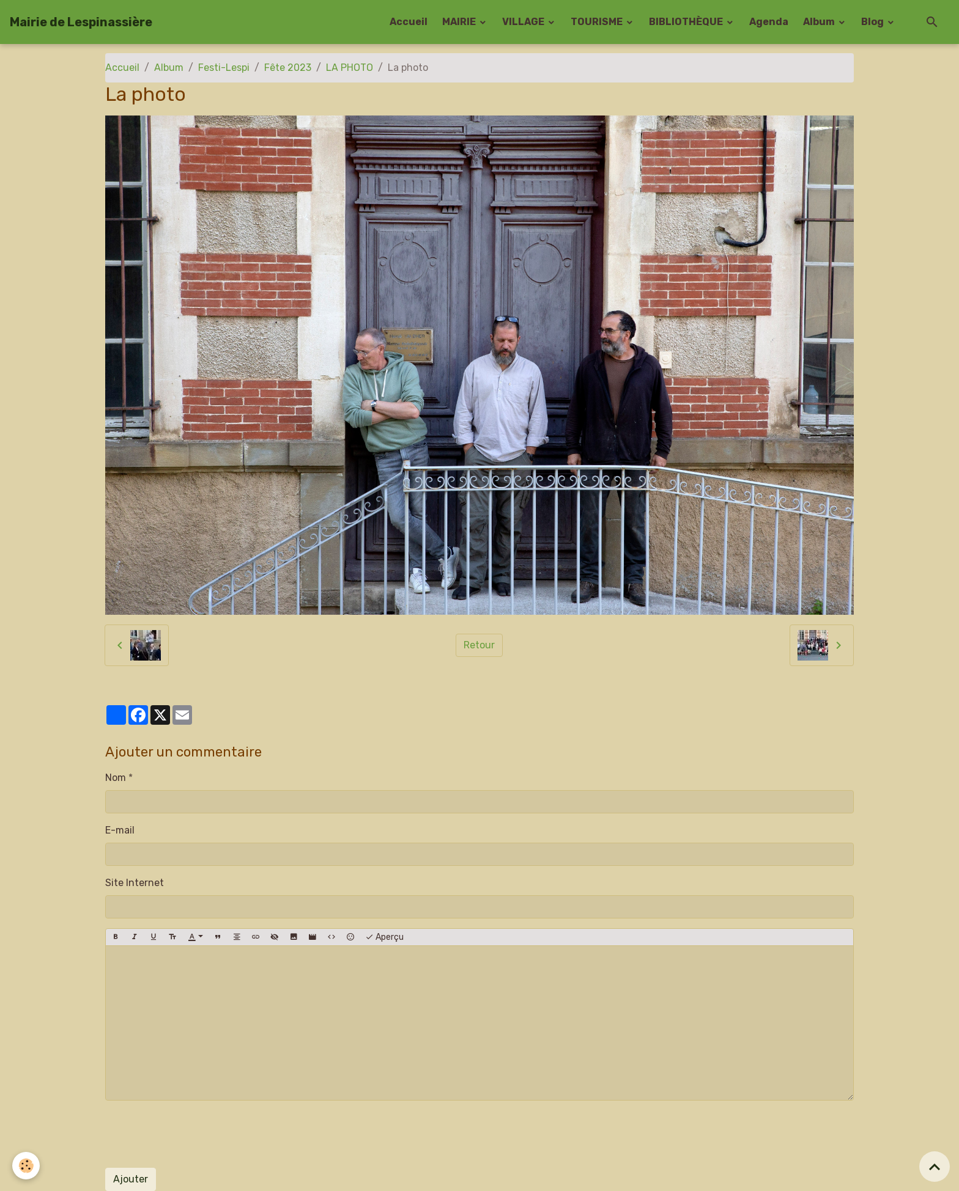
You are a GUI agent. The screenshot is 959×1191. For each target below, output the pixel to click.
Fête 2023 (287, 67)
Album (820, 21)
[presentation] (198, 1134)
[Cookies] (26, 1165)
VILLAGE (524, 21)
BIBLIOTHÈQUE (687, 21)
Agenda (768, 21)
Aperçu (384, 937)
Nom (115, 777)
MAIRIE (460, 21)
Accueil (409, 21)
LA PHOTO (349, 67)
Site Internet (134, 883)
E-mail (120, 830)
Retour (479, 645)
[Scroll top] (934, 1166)
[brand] (81, 22)
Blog (873, 21)
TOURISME (597, 21)
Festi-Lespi (224, 67)
